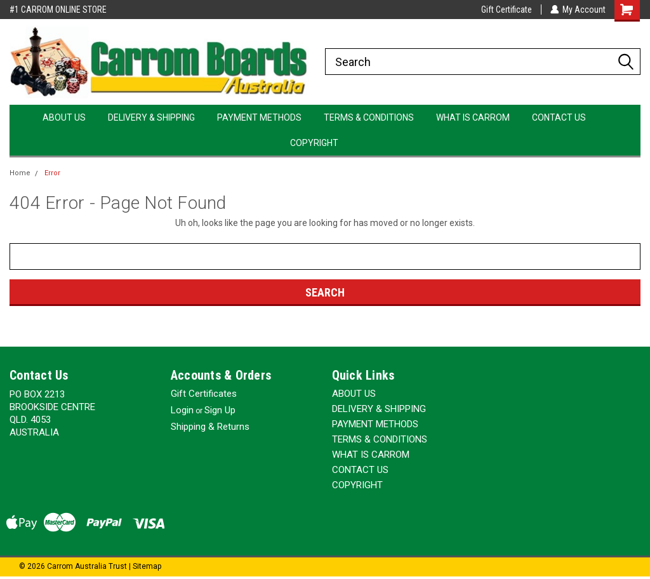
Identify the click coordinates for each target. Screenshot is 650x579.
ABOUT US (64, 117)
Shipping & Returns (210, 426)
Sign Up (219, 410)
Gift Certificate (506, 9)
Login (182, 410)
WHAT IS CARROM (473, 117)
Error (52, 173)
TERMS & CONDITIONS (369, 117)
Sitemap (147, 566)
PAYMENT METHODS (259, 117)
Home (20, 173)
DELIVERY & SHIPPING (151, 117)
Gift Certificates (204, 393)
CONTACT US (559, 117)
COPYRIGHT (314, 143)
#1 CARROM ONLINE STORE (58, 9)
